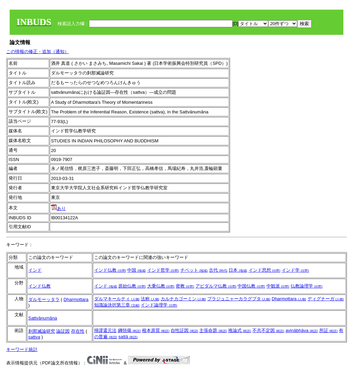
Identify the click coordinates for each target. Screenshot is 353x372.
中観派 (278, 286)
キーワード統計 (22, 349)
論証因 (63, 331)
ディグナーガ (325, 298)
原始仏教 (132, 286)
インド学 (295, 270)
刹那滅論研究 (41, 331)
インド (35, 270)
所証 (328, 330)
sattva (34, 337)
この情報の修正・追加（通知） (37, 51)
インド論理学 (159, 305)
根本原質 (156, 330)
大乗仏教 (161, 286)
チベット (194, 270)
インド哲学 (163, 270)
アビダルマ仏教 (215, 286)
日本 (238, 270)
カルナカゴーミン (183, 298)
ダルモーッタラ (44, 299)
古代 (218, 270)
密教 (185, 286)
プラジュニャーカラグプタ (239, 298)
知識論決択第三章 (117, 305)
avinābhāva (301, 330)
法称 (150, 298)
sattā (128, 336)
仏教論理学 (307, 286)
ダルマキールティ (117, 298)
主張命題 (213, 330)
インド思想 (265, 270)
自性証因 (184, 330)
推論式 (239, 330)
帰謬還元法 (105, 330)
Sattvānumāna (42, 318)
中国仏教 (251, 286)
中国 (136, 270)
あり (58, 208)
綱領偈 (129, 330)
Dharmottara (75, 299)
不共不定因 (268, 330)
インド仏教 (110, 270)
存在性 (77, 331)
